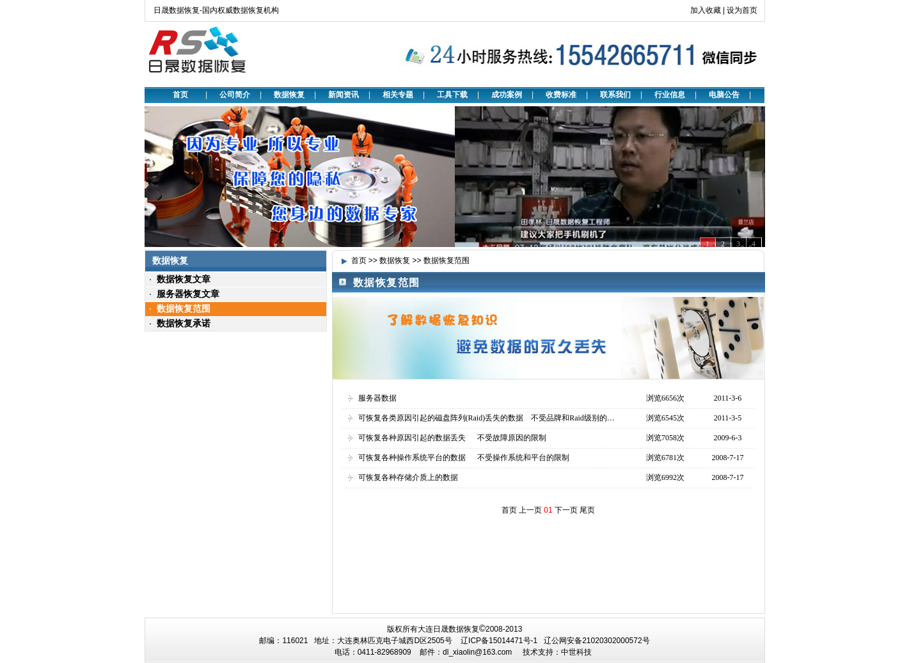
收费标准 (561, 94)
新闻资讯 (343, 94)
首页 (180, 94)
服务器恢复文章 (188, 294)
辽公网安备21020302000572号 (596, 640)
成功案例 (506, 94)
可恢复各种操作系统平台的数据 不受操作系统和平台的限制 (463, 457)
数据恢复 (289, 94)
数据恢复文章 (183, 279)
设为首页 (742, 10)
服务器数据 (377, 398)
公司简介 (234, 94)
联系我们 (615, 94)
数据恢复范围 (183, 308)
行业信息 (669, 94)
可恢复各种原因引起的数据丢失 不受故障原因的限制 (452, 437)
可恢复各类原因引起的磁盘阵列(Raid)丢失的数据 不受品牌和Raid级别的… (486, 417)
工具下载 (452, 94)
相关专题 (398, 94)
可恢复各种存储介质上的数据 (408, 477)
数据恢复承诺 (183, 323)
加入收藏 (705, 10)
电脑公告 (724, 94)
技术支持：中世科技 (557, 652)
